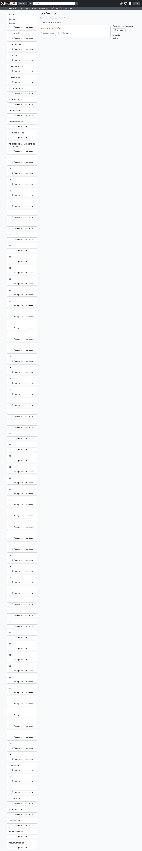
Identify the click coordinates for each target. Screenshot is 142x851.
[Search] (54, 3)
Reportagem (13, 19)
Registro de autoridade (48, 18)
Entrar (136, 3)
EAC (115, 38)
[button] (121, 3)
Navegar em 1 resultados (22, 27)
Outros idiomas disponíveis (51, 22)
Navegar (22, 3)
